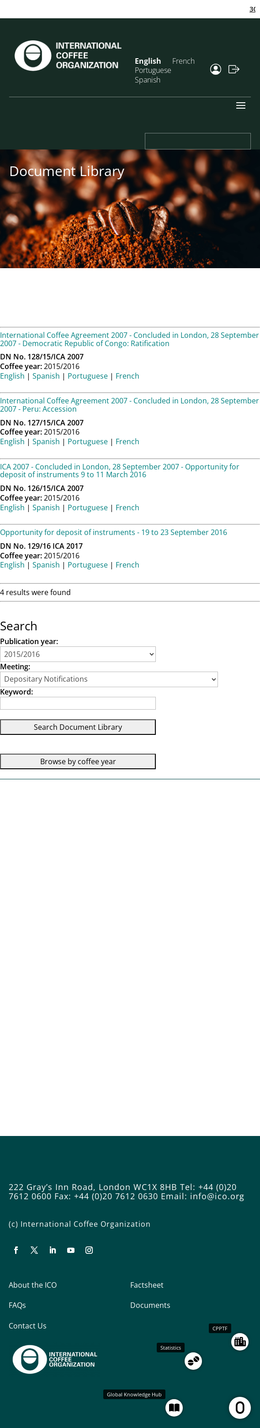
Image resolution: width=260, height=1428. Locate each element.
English (12, 376)
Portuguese (88, 376)
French (183, 61)
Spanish (147, 80)
